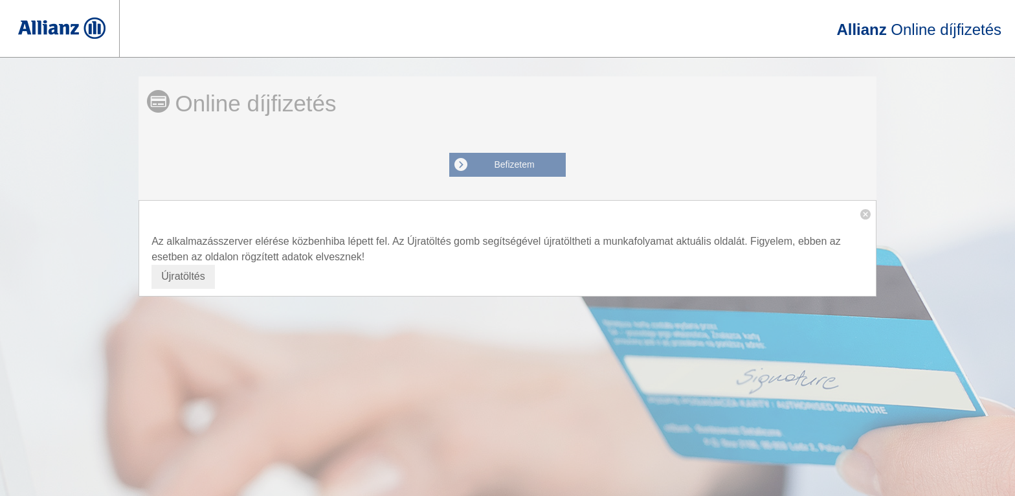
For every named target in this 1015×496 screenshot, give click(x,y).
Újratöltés (183, 276)
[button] (865, 214)
